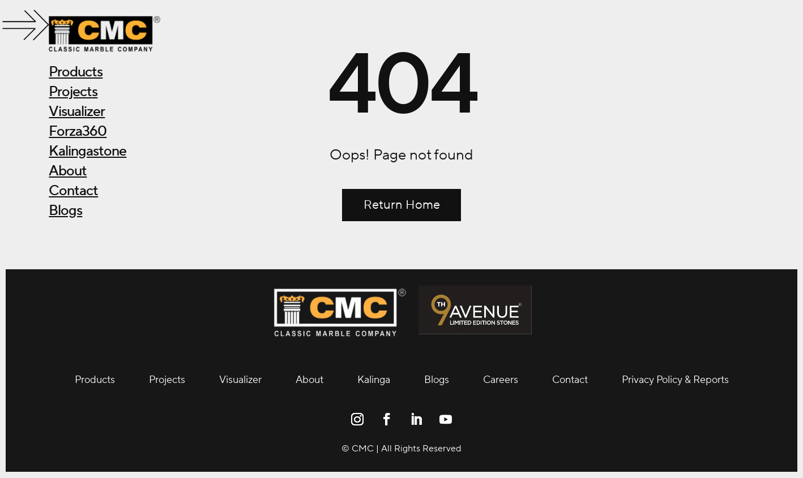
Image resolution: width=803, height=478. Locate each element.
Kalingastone (87, 151)
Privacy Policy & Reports (675, 380)
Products (75, 72)
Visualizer (77, 111)
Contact (73, 191)
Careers (500, 380)
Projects (73, 92)
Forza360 (77, 131)
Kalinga (373, 380)
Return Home (402, 205)
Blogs (65, 210)
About (68, 171)
